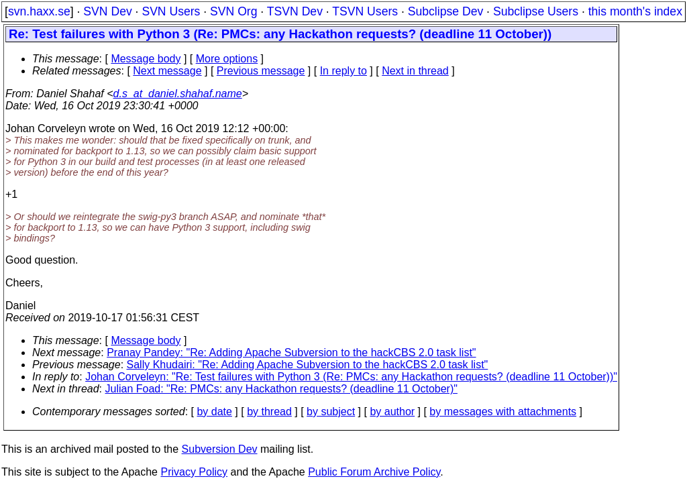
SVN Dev (107, 11)
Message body (145, 58)
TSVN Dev (295, 11)
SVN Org (233, 11)
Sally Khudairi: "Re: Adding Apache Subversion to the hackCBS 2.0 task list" (307, 364)
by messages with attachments (502, 411)
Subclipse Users (535, 11)
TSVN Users (365, 11)
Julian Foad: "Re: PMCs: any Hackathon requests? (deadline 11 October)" (281, 388)
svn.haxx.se (39, 11)
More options (227, 58)
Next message (167, 70)
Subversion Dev (220, 449)
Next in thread (415, 70)
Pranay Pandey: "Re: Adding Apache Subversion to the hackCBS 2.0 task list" (291, 352)
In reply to (343, 70)
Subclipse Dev (445, 11)
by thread (269, 411)
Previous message (261, 70)
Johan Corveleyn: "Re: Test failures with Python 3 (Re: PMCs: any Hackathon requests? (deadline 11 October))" (351, 376)
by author (392, 411)
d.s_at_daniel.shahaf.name (177, 93)
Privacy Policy (193, 472)
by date (214, 411)
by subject (331, 411)
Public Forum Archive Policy (374, 472)
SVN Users (171, 11)
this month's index (635, 11)
